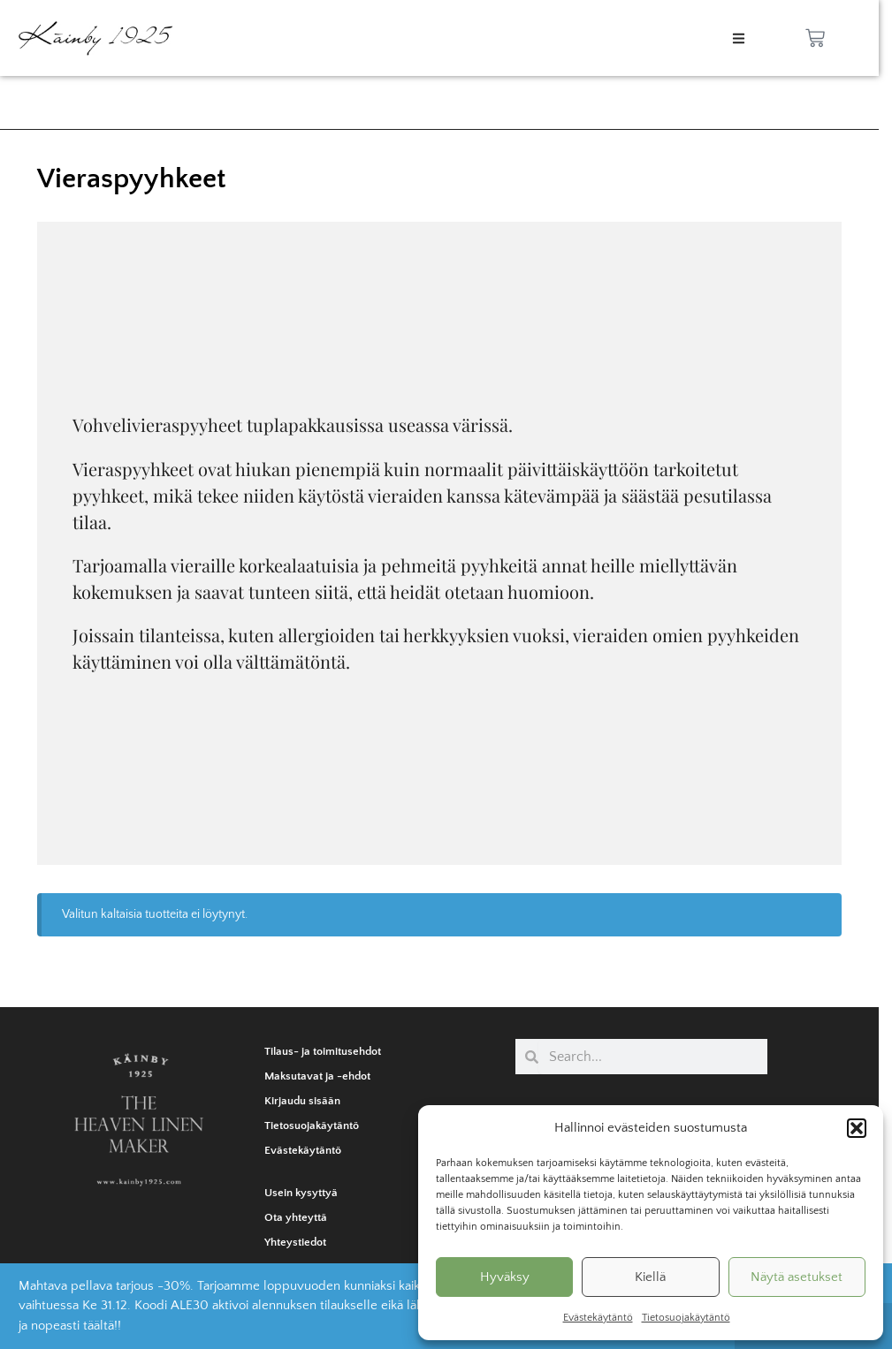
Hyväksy (505, 1277)
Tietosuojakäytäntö (686, 1317)
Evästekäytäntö (598, 1317)
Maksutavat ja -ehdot (317, 1076)
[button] (856, 1128)
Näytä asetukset (796, 1277)
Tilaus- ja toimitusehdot (322, 1051)
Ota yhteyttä (295, 1217)
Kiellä (650, 1277)
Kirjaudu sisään (302, 1101)
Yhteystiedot (295, 1242)
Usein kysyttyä (301, 1192)
